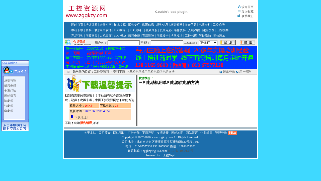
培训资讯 (176, 24)
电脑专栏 (205, 24)
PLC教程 (119, 30)
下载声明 (148, 132)
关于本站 (90, 132)
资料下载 (92, 30)
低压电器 (166, 30)
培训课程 (92, 24)
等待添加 (205, 35)
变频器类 (92, 35)
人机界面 (194, 30)
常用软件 (106, 30)
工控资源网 (101, 71)
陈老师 (8, 101)
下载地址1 (81, 117)
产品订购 (77, 35)
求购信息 (162, 24)
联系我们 (248, 16)
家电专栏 (134, 24)
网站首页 (77, 24)
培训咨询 (10, 80)
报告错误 (86, 123)
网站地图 (177, 132)
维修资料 (180, 30)
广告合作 (134, 132)
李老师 (8, 111)
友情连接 (163, 132)
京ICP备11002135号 (180, 151)
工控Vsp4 (169, 155)
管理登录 (221, 132)
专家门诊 (10, 91)
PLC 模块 (120, 35)
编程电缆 (134, 35)
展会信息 (191, 24)
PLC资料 (135, 30)
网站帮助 (119, 132)
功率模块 (177, 35)
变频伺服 (151, 30)
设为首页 (248, 7)
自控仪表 (208, 30)
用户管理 (245, 71)
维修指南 (106, 24)
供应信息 (148, 24)
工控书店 (191, 35)
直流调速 (148, 35)
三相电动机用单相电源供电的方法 (152, 71)
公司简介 (105, 132)
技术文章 (120, 24)
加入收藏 (248, 11)
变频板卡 (162, 35)
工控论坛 (219, 24)
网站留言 (10, 96)
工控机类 (222, 30)
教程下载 (77, 30)
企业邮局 (206, 132)
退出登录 (229, 71)
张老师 (8, 106)
